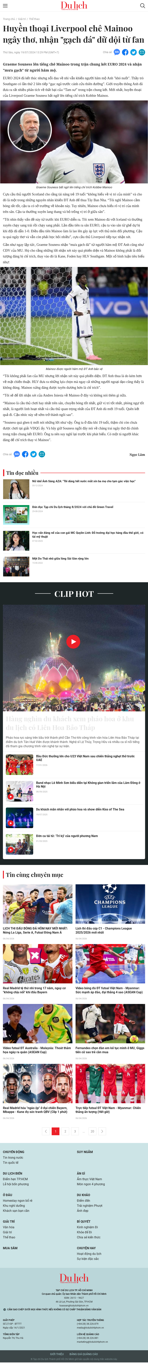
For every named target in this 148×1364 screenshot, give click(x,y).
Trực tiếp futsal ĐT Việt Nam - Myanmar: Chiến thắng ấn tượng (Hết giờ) (108, 1111)
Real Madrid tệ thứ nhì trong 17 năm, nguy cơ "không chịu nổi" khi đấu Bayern (34, 992)
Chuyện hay (86, 1250)
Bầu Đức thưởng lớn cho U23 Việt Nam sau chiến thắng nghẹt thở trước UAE (85, 759)
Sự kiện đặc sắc (88, 1260)
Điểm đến (83, 1202)
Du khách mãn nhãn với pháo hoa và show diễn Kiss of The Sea (80, 810)
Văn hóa (8, 1229)
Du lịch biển (12, 1175)
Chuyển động (13, 1153)
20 (92, 1133)
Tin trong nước (13, 1159)
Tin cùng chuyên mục (34, 876)
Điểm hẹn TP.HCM (15, 1181)
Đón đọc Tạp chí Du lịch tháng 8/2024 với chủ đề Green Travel (72, 507)
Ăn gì (81, 1175)
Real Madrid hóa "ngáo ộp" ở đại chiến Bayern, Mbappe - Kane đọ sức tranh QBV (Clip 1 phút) (35, 1111)
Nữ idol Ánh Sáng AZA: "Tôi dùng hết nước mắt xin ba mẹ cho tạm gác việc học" (84, 481)
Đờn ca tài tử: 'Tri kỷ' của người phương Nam (67, 837)
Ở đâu (7, 1196)
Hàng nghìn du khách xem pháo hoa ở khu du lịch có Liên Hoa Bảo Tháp (73, 724)
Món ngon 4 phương (91, 1186)
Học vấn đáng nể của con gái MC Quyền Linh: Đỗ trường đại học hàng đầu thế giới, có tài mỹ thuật (87, 535)
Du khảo (83, 1196)
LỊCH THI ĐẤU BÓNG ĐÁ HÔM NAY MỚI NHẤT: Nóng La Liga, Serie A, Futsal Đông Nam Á (35, 932)
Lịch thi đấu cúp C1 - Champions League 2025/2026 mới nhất (104, 932)
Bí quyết (84, 1223)
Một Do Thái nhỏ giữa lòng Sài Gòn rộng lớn (60, 559)
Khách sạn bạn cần (16, 1212)
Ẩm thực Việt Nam (89, 1181)
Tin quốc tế (10, 1164)
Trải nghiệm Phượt (89, 1207)
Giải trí (22, 19)
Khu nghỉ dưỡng (14, 1207)
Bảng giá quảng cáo (84, 1355)
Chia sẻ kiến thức (88, 1239)
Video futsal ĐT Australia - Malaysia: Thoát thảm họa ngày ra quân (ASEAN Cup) (37, 1052)
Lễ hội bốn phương (16, 1186)
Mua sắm (10, 1250)
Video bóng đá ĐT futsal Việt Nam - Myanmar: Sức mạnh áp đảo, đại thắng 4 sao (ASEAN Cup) (109, 992)
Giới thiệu (57, 1355)
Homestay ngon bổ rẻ (17, 1202)
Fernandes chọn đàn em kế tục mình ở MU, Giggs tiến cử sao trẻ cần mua (110, 1052)
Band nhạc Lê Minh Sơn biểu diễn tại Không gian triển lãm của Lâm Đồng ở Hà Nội (88, 786)
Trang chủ (9, 19)
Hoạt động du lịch (89, 1255)
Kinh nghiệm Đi (87, 1229)
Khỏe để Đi (84, 1234)
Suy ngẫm (85, 1153)
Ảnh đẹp (82, 1212)
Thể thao (34, 19)
